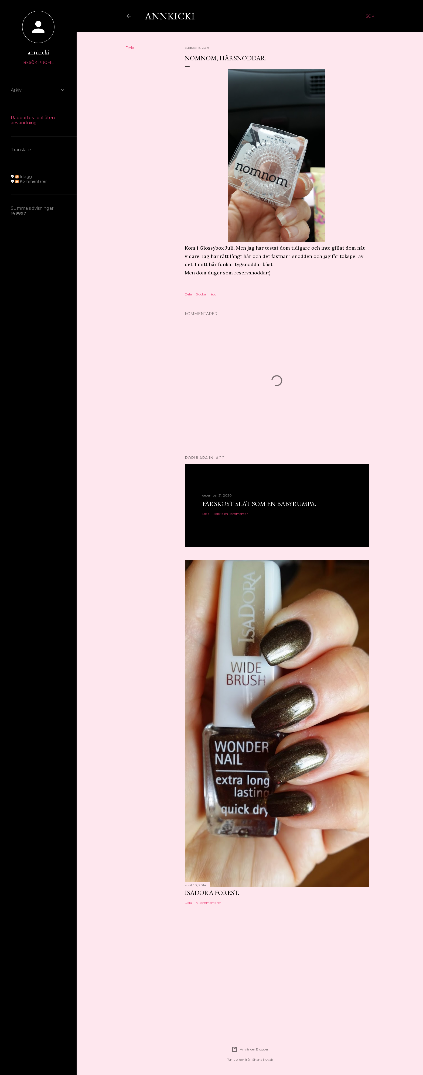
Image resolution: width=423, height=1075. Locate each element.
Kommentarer (31, 181)
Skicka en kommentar (230, 514)
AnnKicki (170, 16)
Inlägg (23, 176)
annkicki (38, 52)
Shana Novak (262, 1059)
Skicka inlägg (206, 294)
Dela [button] (129, 48)
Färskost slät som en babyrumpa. (259, 503)
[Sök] (370, 16)
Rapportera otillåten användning (33, 120)
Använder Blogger (249, 1049)
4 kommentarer (208, 903)
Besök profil (38, 62)
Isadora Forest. (212, 892)
